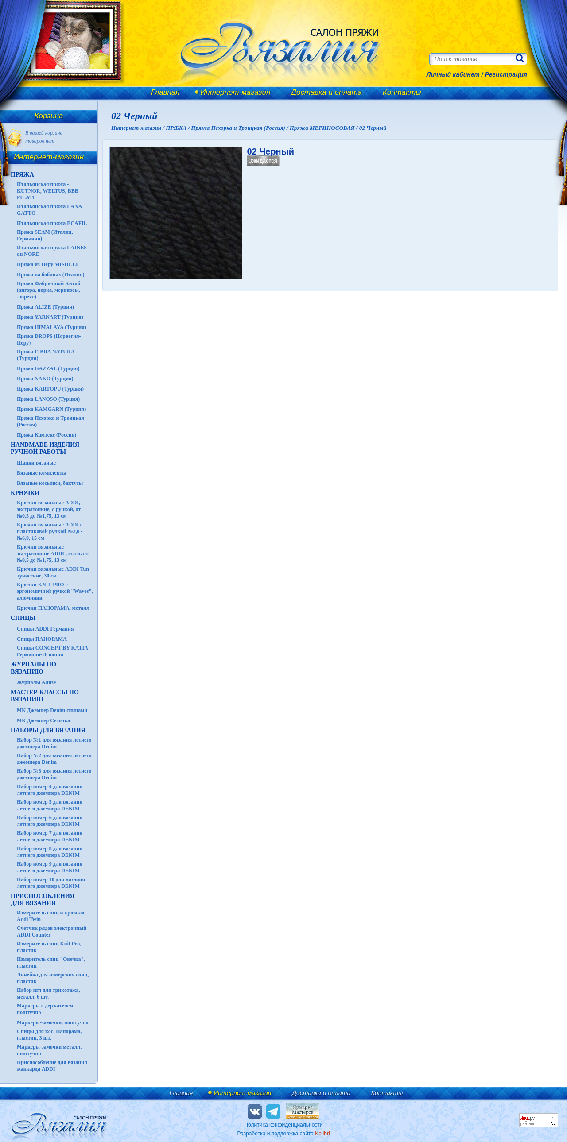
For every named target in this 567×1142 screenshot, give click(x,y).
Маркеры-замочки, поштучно (53, 1022)
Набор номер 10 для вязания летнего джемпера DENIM (51, 882)
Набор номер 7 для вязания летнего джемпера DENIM (49, 836)
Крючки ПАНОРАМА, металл (53, 608)
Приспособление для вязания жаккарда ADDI (52, 1065)
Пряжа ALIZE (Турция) (45, 307)
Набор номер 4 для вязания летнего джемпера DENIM (49, 789)
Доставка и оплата (326, 92)
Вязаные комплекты (41, 473)
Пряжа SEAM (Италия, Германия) (45, 235)
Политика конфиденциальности (283, 1125)
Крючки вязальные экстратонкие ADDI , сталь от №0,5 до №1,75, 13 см (52, 553)
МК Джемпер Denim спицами (52, 710)
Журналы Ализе (36, 682)
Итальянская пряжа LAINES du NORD (52, 250)
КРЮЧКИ (25, 493)
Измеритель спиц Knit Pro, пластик (49, 947)
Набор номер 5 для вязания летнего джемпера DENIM (49, 805)
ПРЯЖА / (178, 127)
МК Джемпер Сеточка (43, 720)
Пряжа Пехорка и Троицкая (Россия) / (240, 127)
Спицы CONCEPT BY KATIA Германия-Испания (52, 651)
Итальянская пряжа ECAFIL (52, 223)
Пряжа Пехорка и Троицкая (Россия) (50, 421)
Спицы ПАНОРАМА (42, 639)
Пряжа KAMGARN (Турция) (51, 409)
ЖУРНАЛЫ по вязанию (33, 668)
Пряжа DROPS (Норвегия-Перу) (49, 339)
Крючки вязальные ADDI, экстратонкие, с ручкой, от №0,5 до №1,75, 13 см (49, 509)
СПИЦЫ (23, 618)
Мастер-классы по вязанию (45, 696)
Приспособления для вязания (42, 899)
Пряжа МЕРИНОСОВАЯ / (324, 127)
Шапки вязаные (36, 463)
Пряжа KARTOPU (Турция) (50, 389)
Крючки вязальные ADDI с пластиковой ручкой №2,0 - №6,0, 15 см (50, 531)
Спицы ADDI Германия (45, 629)
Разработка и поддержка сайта (283, 1133)
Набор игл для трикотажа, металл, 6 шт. (48, 993)
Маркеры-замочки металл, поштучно (49, 1050)
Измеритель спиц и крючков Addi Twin (51, 916)
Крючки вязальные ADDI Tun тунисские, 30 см (53, 572)
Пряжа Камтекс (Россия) (46, 435)
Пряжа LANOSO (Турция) (48, 399)
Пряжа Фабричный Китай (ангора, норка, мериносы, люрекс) (49, 290)
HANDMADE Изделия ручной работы (45, 448)
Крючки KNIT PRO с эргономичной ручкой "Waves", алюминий (55, 591)
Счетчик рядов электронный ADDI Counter (51, 931)
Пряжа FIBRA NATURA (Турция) (45, 354)
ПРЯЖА (22, 174)
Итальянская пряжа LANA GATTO (49, 209)
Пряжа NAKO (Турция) (45, 379)
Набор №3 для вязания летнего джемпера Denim (54, 774)
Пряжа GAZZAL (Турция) (48, 368)
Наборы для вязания (48, 730)
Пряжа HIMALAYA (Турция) (51, 327)
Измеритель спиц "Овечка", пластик (51, 962)
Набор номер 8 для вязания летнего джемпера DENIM (49, 851)
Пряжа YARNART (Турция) (50, 317)
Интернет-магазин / (138, 127)
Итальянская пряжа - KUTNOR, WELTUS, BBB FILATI (47, 191)
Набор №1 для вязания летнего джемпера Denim (54, 743)
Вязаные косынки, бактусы (50, 483)
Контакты (402, 92)
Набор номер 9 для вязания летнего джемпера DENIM (49, 867)
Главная (165, 92)
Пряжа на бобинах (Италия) (50, 274)
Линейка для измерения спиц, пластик (53, 978)
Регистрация (506, 74)
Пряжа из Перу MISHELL (48, 264)
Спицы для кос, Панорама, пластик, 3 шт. (49, 1034)
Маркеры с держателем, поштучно (45, 1009)
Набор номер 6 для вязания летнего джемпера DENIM (49, 820)
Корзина (49, 116)
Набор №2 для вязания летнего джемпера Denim (54, 758)
